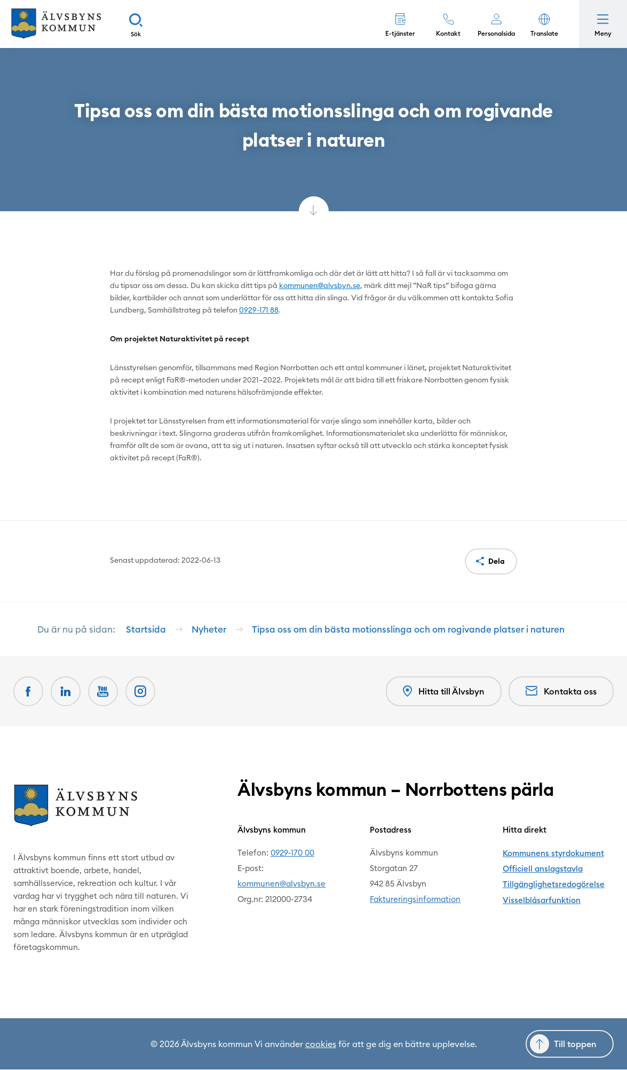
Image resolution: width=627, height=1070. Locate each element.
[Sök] (136, 24)
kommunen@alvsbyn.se (319, 285)
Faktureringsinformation (415, 900)
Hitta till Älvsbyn (444, 691)
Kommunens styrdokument (553, 853)
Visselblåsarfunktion (541, 900)
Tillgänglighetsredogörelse (553, 884)
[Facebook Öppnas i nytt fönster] (28, 692)
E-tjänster (400, 33)
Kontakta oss (561, 691)
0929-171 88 (259, 310)
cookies (320, 1044)
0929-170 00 (292, 853)
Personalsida (496, 33)
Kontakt (448, 33)
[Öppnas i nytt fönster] (140, 692)
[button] (544, 24)
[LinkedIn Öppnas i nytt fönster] (66, 692)
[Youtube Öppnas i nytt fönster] (103, 692)
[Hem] (56, 24)
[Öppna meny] (603, 24)
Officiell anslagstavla (542, 869)
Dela (496, 561)
